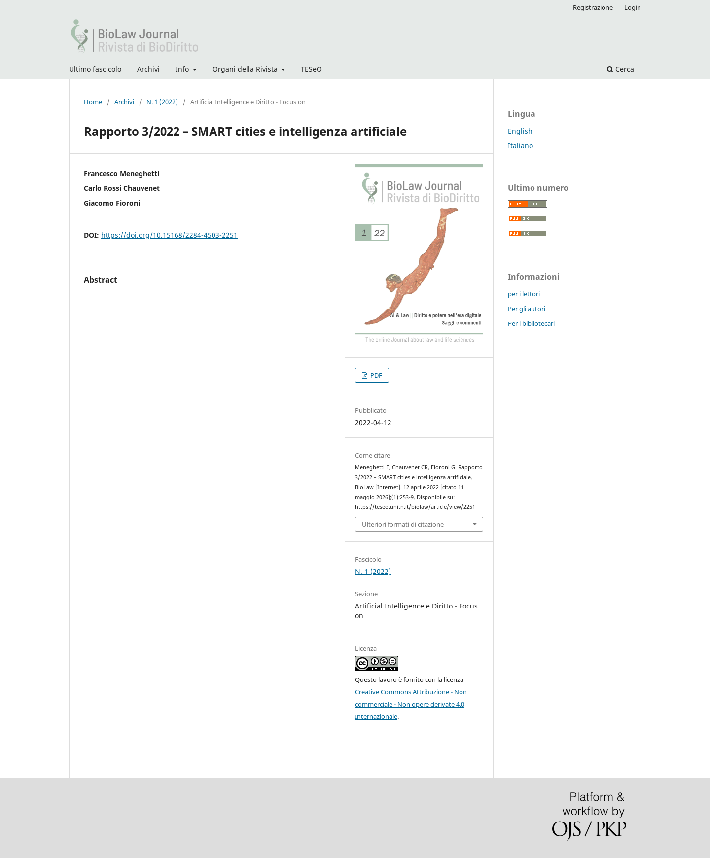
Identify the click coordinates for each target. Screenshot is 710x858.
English (520, 131)
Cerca (620, 68)
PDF (375, 375)
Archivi (148, 68)
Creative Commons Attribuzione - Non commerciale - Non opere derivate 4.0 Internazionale (411, 704)
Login (632, 7)
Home (93, 101)
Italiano (520, 145)
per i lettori (524, 293)
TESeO (311, 68)
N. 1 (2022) (162, 101)
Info (183, 68)
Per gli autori (526, 308)
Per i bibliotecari (531, 323)
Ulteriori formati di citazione (403, 524)
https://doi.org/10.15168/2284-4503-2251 (169, 235)
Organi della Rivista (246, 68)
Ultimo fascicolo (95, 68)
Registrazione (593, 7)
